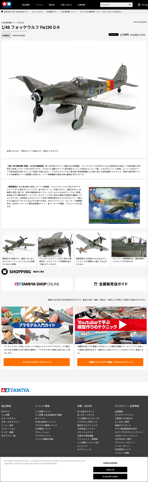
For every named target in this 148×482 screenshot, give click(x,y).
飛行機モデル (52, 11)
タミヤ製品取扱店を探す (126, 428)
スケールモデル (37, 11)
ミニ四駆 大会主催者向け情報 (48, 414)
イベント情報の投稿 (44, 439)
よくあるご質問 (122, 421)
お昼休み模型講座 (85, 435)
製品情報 (26, 4)
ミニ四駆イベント (43, 411)
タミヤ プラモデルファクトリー (129, 432)
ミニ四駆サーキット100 (88, 442)
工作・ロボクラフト (10, 421)
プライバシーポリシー (125, 442)
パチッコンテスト (85, 432)
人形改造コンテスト (86, 428)
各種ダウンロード (123, 425)
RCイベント (40, 418)
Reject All (110, 469)
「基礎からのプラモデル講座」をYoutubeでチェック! (110, 362)
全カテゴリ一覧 (8, 435)
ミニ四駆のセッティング (88, 418)
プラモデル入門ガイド (87, 421)
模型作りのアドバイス (87, 425)
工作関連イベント (43, 428)
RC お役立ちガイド (85, 411)
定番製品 (6, 35)
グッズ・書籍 (7, 432)
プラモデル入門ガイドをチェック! (36, 362)
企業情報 (119, 411)
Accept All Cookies (110, 476)
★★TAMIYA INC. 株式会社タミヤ (16, 11)
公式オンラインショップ (126, 435)
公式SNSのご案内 (123, 439)
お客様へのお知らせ (124, 418)
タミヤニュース (84, 449)
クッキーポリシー (123, 446)
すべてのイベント (43, 435)
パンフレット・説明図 (87, 439)
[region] (74, 469)
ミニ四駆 (5, 414)
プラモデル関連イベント (46, 425)
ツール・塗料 (7, 425)
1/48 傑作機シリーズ (68, 11)
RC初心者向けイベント (45, 421)
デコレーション (8, 428)
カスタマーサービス (124, 414)
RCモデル (5, 411)
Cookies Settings (110, 462)
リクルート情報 (122, 452)
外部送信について (123, 449)
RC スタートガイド (85, 414)
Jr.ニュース (82, 446)
